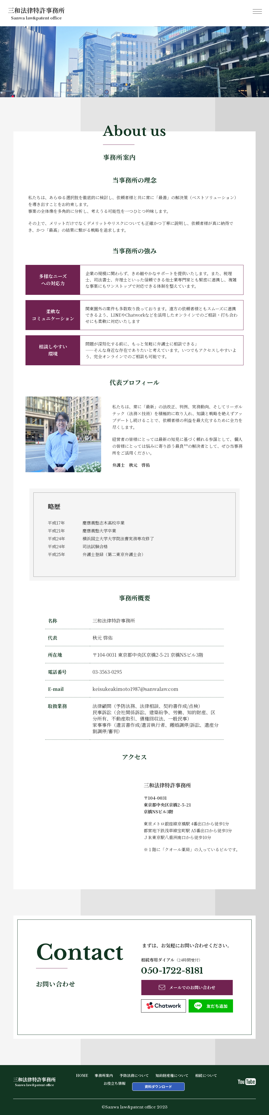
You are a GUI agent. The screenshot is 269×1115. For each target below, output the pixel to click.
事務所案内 (104, 1075)
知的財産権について (172, 1075)
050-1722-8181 (172, 970)
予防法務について (134, 1075)
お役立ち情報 (115, 1083)
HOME (82, 1075)
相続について (206, 1075)
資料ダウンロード (158, 1086)
